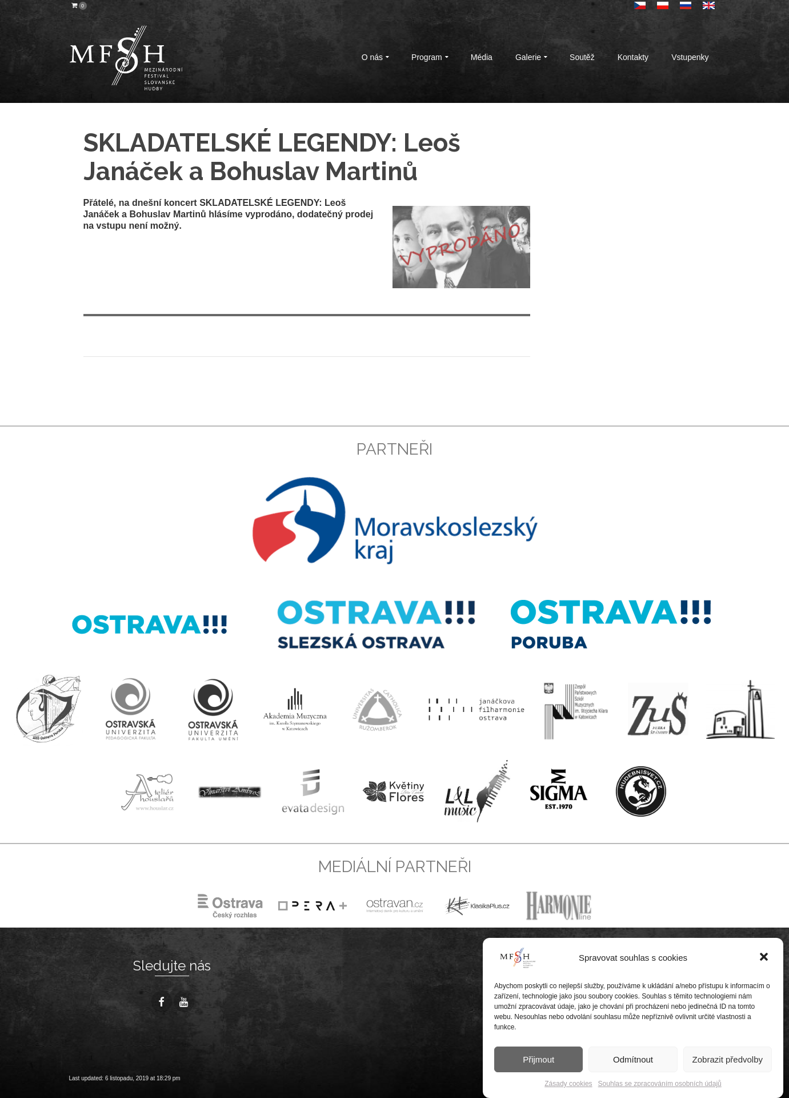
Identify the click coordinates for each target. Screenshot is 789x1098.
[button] (765, 958)
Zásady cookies (568, 1084)
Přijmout (538, 1059)
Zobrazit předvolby (727, 1059)
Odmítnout (633, 1059)
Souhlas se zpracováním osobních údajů (660, 1084)
